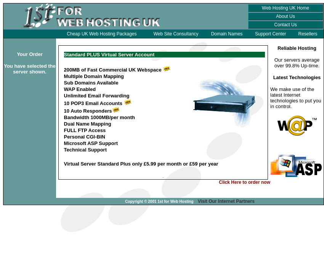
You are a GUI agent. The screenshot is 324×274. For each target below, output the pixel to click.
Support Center (270, 34)
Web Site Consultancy (176, 34)
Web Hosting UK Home (285, 8)
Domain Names (227, 34)
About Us (285, 16)
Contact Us (285, 24)
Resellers (308, 34)
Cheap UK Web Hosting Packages (101, 34)
